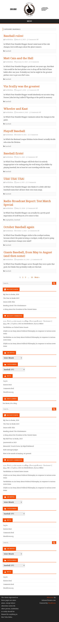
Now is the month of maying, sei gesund (17, 453)
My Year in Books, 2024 (11, 294)
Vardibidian (9, 39)
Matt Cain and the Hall (18, 58)
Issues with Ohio (9, 302)
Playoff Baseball (14, 131)
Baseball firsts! (14, 153)
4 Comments (35, 62)
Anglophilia (9, 220)
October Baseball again (19, 227)
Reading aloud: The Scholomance (14, 305)
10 (32, 277)
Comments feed (8, 388)
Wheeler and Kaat (16, 108)
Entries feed (7, 385)
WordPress (52, 603)
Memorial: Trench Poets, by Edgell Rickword (18, 446)
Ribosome (50, 597)
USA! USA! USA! (14, 178)
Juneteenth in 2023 (10, 442)
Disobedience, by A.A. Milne (33, 323)
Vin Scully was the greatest (22, 86)
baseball (8, 51)
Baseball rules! (13, 36)
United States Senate (21, 327)
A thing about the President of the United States (20, 309)
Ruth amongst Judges (10, 450)
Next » (37, 277)
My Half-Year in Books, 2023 (13, 439)
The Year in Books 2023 (11, 298)
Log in (5, 381)
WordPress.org (8, 392)
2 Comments (34, 135)
